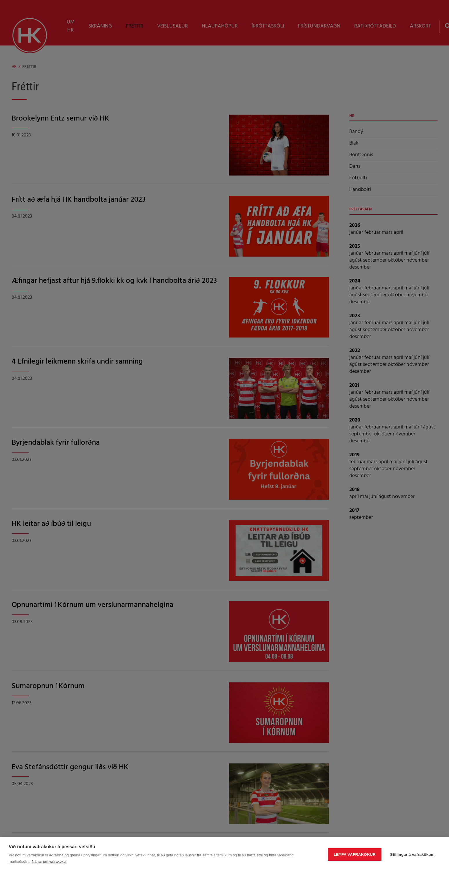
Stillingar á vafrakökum (412, 854)
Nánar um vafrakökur (49, 861)
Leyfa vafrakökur (355, 854)
